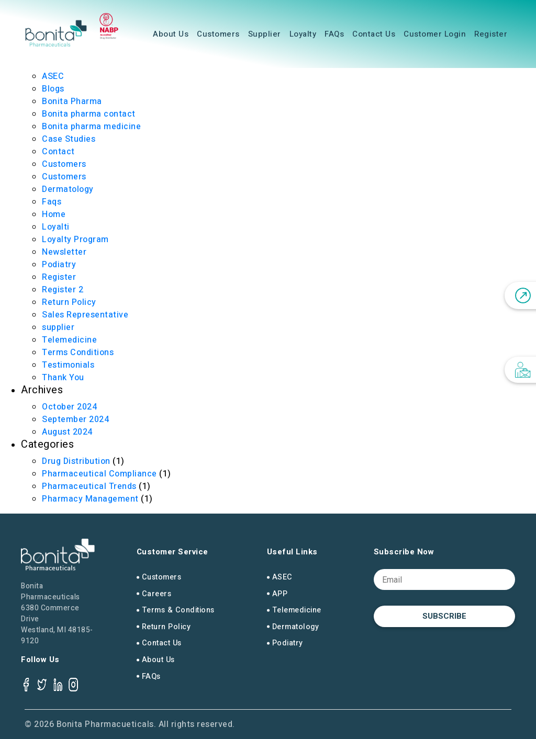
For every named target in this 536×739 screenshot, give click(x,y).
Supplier (264, 34)
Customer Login (435, 34)
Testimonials (68, 365)
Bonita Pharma (72, 101)
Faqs (51, 202)
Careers (157, 593)
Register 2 (62, 289)
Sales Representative (85, 315)
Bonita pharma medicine (91, 126)
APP (280, 593)
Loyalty (303, 34)
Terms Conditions (78, 352)
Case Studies (68, 139)
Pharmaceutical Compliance (99, 474)
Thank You (63, 377)
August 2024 (67, 432)
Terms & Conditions (178, 610)
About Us (170, 34)
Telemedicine (69, 340)
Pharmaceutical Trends (89, 486)
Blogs (53, 89)
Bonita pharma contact (89, 114)
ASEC (53, 76)
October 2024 (69, 407)
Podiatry (59, 264)
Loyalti (56, 227)
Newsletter (64, 252)
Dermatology (68, 189)
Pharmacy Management (90, 499)
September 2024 (75, 419)
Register (490, 34)
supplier (58, 327)
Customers (218, 34)
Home (53, 214)
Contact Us (373, 34)
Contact (58, 151)
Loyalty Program (75, 239)
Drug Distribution (76, 461)
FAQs (334, 34)
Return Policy (69, 302)
